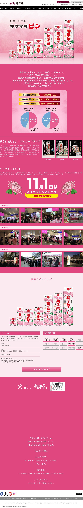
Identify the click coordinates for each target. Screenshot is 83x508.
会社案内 (53, 8)
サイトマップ (45, 4)
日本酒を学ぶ (27, 8)
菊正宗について (4, 8)
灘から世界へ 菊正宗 (11, 3)
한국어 (80, 4)
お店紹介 (19, 8)
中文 (76, 4)
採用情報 (60, 8)
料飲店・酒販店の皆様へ (77, 2)
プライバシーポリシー (54, 4)
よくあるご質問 (64, 4)
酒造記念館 (46, 8)
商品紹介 (12, 8)
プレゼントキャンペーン (63, 2)
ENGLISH (72, 4)
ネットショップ (37, 8)
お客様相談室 (68, 8)
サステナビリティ (78, 8)
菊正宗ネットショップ (41, 369)
